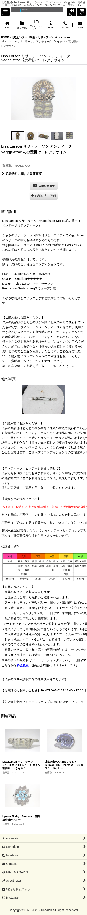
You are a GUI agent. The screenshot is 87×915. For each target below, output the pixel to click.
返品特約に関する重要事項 (22, 174)
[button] (5, 12)
